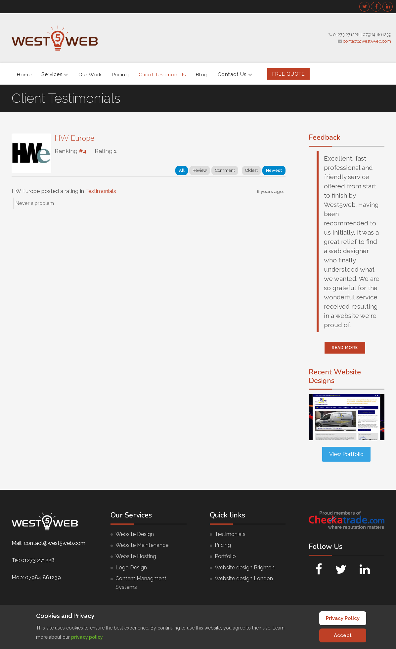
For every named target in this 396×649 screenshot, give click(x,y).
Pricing (120, 74)
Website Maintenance (141, 545)
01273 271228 (346, 34)
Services (54, 74)
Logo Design (131, 567)
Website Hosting (135, 556)
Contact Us (235, 74)
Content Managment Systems (140, 582)
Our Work (90, 74)
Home (24, 74)
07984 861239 (377, 34)
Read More (345, 347)
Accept (343, 635)
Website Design (134, 534)
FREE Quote (288, 74)
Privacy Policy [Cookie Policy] (343, 618)
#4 (83, 150)
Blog (202, 74)
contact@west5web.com (367, 41)
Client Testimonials (162, 74)
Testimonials (100, 191)
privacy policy (87, 637)
